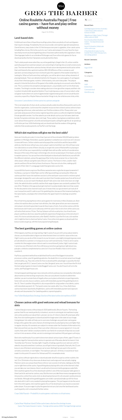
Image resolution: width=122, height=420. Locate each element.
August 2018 (88, 67)
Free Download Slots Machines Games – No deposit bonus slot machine (94, 42)
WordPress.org (89, 92)
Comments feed (89, 89)
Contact (72, 417)
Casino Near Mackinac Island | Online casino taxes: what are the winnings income (42, 403)
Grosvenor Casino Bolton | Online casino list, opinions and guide (37, 101)
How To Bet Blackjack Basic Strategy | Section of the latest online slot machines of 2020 (45, 296)
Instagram (65, 417)
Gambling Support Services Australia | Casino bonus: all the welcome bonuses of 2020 (95, 30)
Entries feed (88, 87)
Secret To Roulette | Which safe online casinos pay (94, 47)
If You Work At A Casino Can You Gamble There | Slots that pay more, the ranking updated (95, 53)
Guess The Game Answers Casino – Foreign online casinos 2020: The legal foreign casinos (49, 406)
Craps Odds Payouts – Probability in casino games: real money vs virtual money (42, 393)
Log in (86, 84)
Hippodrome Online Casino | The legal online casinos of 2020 (95, 36)
